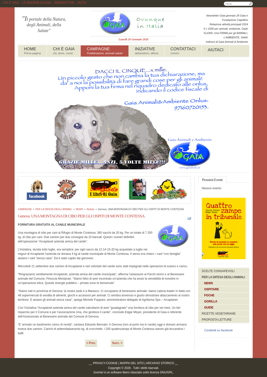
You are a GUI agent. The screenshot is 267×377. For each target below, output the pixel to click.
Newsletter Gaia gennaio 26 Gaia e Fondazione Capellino (227, 17)
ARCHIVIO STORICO (160, 363)
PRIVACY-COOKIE (105, 363)
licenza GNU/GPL (161, 372)
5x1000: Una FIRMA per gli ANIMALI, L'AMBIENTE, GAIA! (226, 35)
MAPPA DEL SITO (132, 363)
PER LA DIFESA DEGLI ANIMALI (53, 209)
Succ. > (117, 343)
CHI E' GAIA (11, 2)
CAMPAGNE (25, 209)
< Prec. (91, 343)
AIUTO (81, 2)
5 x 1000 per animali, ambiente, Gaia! (226, 28)
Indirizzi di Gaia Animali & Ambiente (227, 41)
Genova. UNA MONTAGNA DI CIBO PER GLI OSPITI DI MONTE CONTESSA (81, 216)
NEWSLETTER (64, 2)
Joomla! (98, 372)
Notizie (90, 209)
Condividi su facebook (218, 330)
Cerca (251, 3)
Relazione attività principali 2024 (229, 24)
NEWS (79, 209)
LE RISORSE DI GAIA (36, 2)
